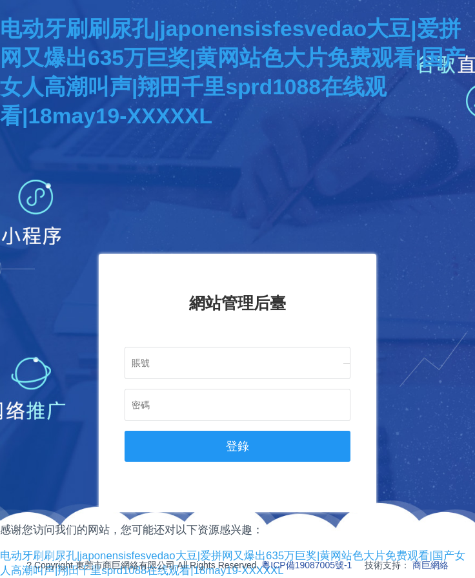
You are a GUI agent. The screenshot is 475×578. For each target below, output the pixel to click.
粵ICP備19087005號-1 (306, 565)
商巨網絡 (430, 565)
